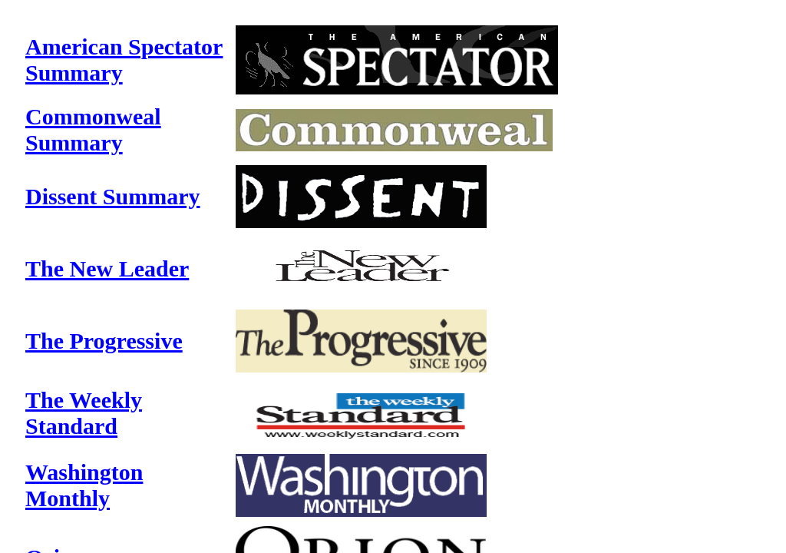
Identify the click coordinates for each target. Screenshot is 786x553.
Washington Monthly (84, 485)
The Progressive (104, 340)
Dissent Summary (112, 196)
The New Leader (107, 268)
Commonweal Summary (93, 129)
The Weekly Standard (83, 413)
